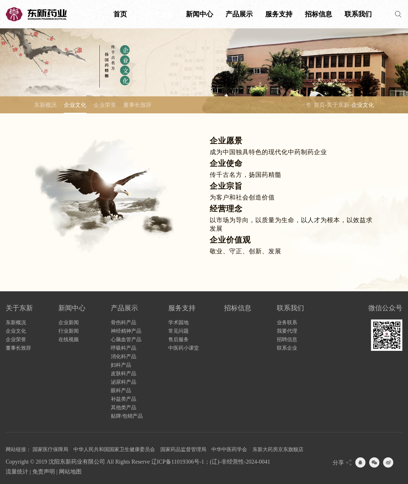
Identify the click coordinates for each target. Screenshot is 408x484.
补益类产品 (123, 399)
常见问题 (178, 331)
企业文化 (75, 105)
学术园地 (178, 322)
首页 (120, 14)
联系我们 (358, 14)
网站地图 (70, 471)
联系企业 (287, 348)
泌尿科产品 (123, 382)
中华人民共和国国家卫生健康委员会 (114, 449)
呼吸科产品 (123, 348)
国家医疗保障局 (50, 449)
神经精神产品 (126, 331)
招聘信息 (287, 339)
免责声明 (43, 471)
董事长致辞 (137, 105)
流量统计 (17, 471)
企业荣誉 (105, 105)
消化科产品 (123, 356)
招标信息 (318, 14)
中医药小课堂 (183, 348)
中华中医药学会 (229, 449)
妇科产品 (121, 365)
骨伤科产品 (123, 322)
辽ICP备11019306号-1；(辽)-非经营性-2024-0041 (210, 461)
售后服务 (178, 339)
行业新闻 (68, 331)
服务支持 (278, 14)
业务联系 (287, 322)
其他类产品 (123, 407)
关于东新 (159, 14)
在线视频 (68, 339)
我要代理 (287, 331)
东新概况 (45, 105)
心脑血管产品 (126, 339)
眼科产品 (121, 390)
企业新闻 (68, 322)
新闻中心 (199, 14)
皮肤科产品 (123, 373)
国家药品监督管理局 (183, 449)
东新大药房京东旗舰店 (277, 449)
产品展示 (239, 14)
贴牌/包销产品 (127, 416)
